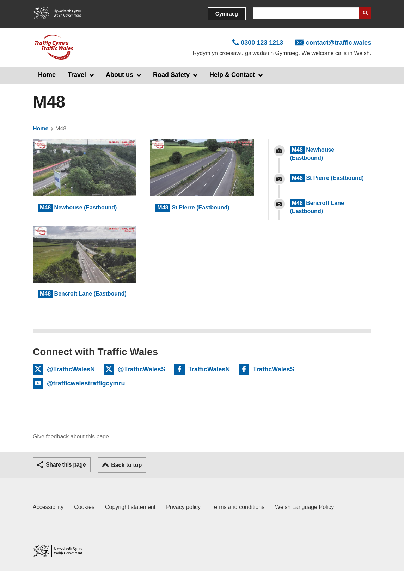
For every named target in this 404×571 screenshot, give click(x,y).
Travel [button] (77, 74)
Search (365, 13)
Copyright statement (130, 507)
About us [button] (119, 74)
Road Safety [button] (171, 74)
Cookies (84, 507)
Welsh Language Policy (304, 507)
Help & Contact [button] (232, 74)
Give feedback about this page (71, 436)
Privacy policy (183, 507)
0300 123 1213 (262, 42)
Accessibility (48, 507)
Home (47, 74)
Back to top (126, 465)
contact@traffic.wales (338, 42)
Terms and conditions (237, 507)
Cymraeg (226, 14)
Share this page (66, 465)
